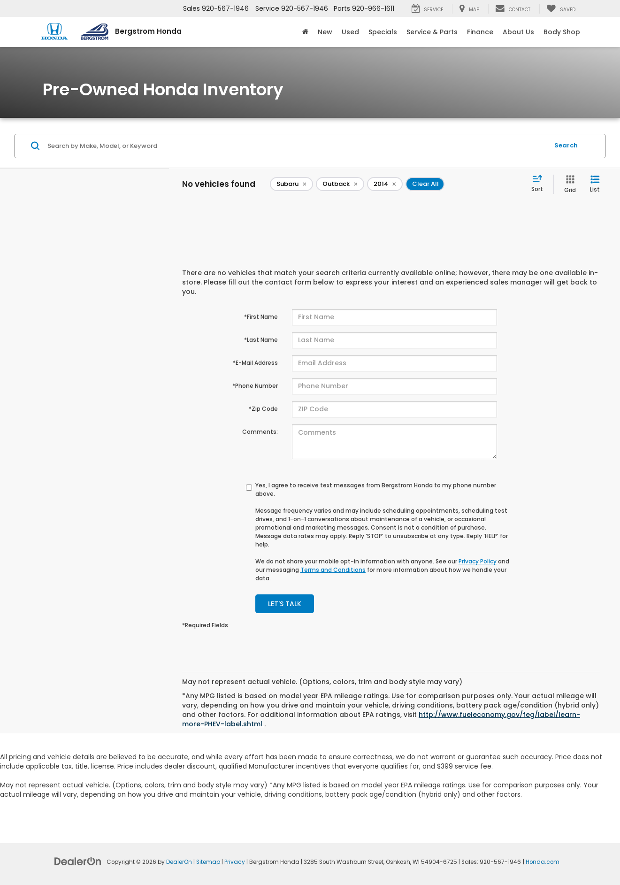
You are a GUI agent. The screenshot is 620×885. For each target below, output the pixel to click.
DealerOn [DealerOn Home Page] (179, 862)
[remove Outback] (340, 184)
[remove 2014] (385, 184)
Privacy (234, 862)
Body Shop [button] (561, 32)
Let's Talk (284, 603)
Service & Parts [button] (432, 32)
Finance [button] (480, 32)
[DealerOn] (78, 861)
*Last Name (261, 340)
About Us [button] (518, 32)
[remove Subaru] (291, 184)
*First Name (261, 317)
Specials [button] (382, 32)
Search (566, 145)
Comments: (260, 432)
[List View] (595, 184)
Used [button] (350, 32)
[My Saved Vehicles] (560, 9)
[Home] (305, 32)
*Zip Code (263, 409)
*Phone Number (255, 386)
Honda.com (542, 862)
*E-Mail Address (255, 363)
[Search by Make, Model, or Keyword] (296, 146)
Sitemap (208, 862)
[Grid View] (568, 184)
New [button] (325, 32)
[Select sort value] (540, 184)
